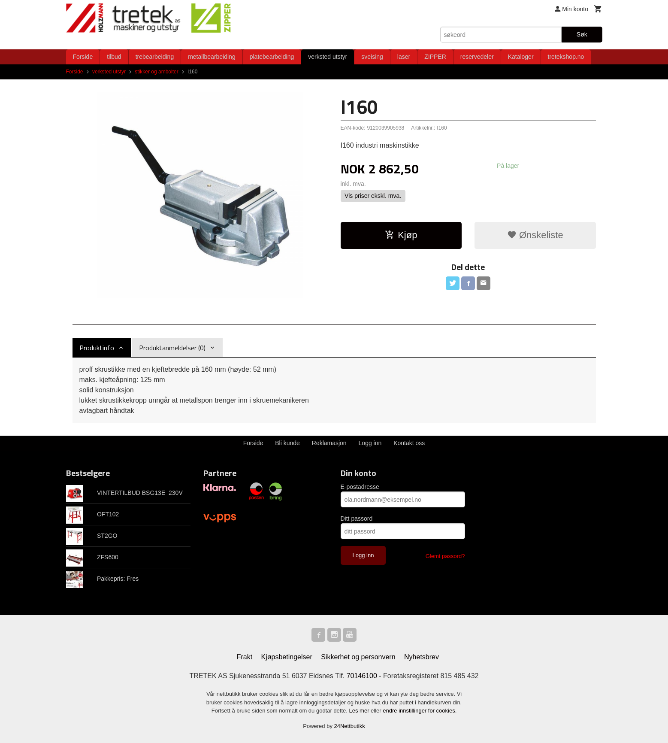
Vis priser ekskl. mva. (373, 195)
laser (403, 56)
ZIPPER (435, 56)
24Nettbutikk (349, 726)
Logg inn (370, 443)
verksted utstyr (327, 56)
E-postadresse (360, 486)
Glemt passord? (445, 556)
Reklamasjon (329, 443)
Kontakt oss (409, 443)
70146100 (362, 675)
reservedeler (477, 56)
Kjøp (401, 235)
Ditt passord (357, 518)
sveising (372, 56)
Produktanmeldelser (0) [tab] (172, 348)
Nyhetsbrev (421, 657)
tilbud (114, 56)
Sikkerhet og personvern (358, 657)
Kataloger (521, 56)
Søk (582, 34)
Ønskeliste (535, 235)
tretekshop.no (566, 56)
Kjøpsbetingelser (286, 657)
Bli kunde (287, 443)
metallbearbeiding (212, 56)
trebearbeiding (155, 56)
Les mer (360, 710)
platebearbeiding (272, 56)
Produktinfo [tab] (96, 348)
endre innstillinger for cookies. (419, 710)
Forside (83, 56)
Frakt (244, 657)
